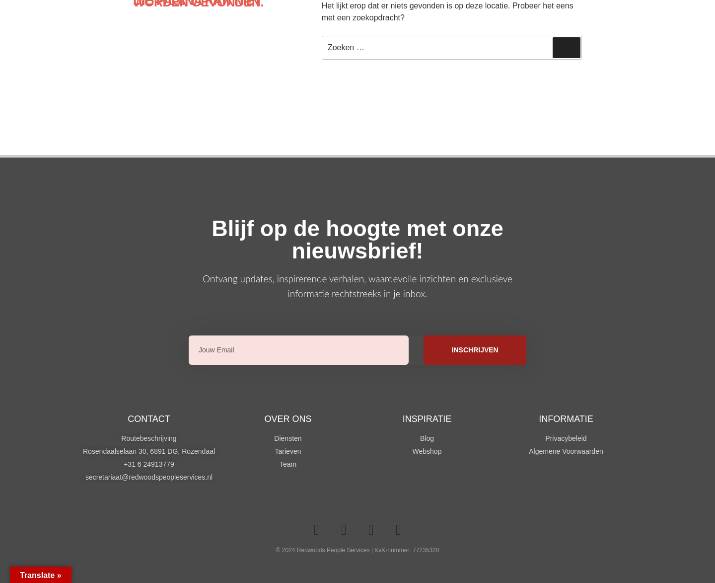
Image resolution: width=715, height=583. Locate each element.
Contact (149, 419)
